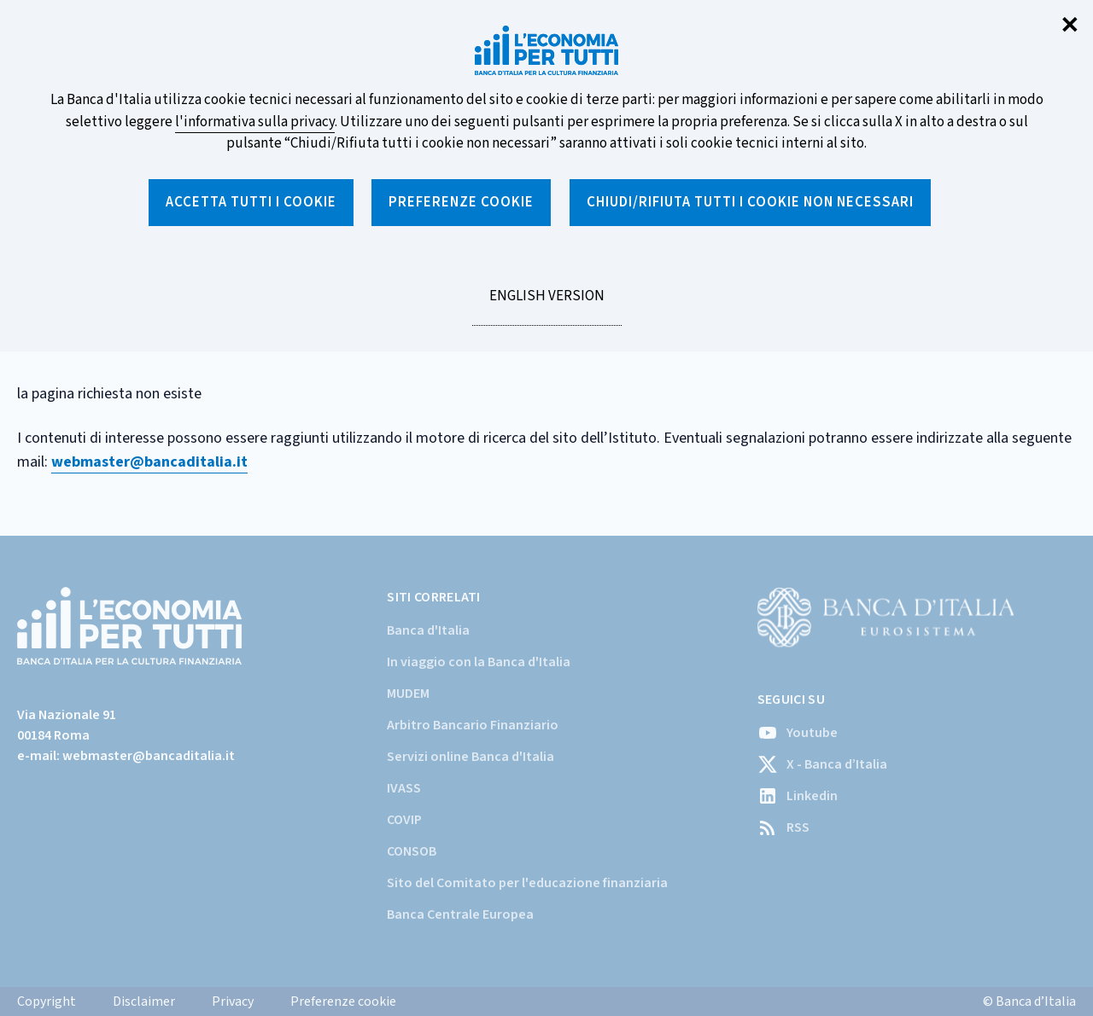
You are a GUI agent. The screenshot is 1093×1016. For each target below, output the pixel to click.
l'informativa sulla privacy (255, 122)
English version (546, 305)
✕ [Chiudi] (1070, 26)
